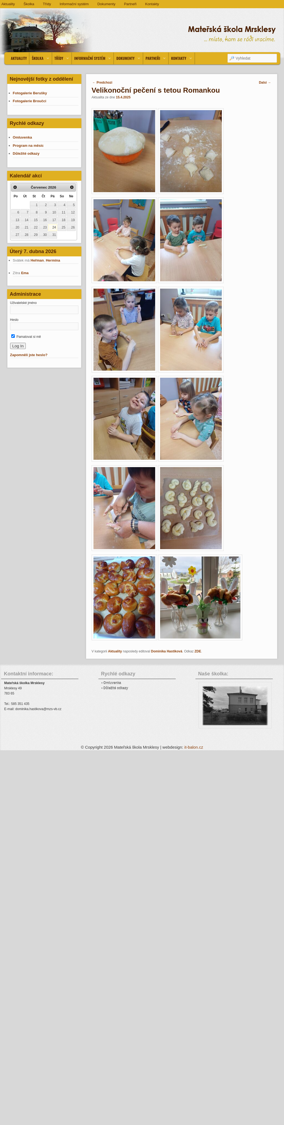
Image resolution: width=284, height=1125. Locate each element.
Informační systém (74, 4)
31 (54, 235)
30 (45, 235)
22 (36, 227)
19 (73, 220)
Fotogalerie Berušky (30, 93)
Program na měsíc (28, 145)
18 (63, 220)
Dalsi (265, 82)
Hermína (53, 260)
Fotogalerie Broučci (30, 101)
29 (36, 235)
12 (73, 212)
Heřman (37, 260)
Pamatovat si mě (26, 337)
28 (26, 235)
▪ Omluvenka (111, 683)
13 (17, 220)
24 (54, 227)
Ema (25, 273)
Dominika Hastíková (166, 651)
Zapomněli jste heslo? (29, 355)
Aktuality (19, 58)
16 (45, 220)
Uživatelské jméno (23, 303)
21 (26, 227)
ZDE (198, 651)
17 (54, 220)
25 (63, 227)
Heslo (14, 320)
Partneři (130, 4)
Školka (29, 4)
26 (73, 227)
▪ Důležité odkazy (114, 688)
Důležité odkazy (26, 153)
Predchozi (102, 82)
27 (17, 235)
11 (63, 212)
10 (54, 212)
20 (17, 227)
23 (45, 227)
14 (26, 220)
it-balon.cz (193, 747)
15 (36, 220)
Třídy (47, 4)
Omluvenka (23, 137)
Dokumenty (106, 4)
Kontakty (152, 4)
